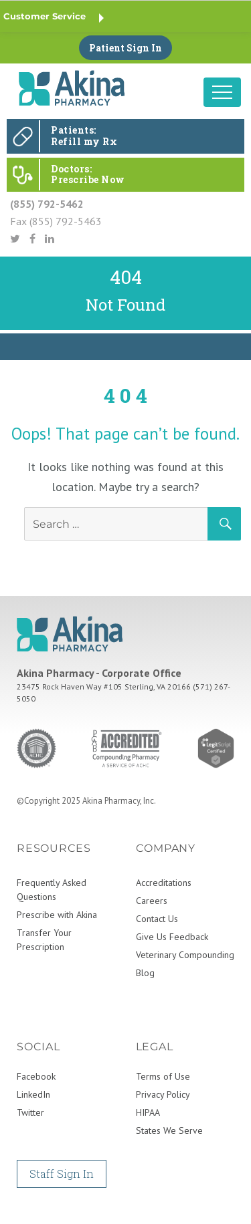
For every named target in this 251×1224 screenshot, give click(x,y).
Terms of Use (163, 1076)
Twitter (30, 1112)
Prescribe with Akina (57, 915)
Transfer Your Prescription (44, 940)
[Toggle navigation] (222, 92)
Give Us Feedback (172, 937)
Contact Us (157, 919)
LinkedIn (33, 1094)
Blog (145, 973)
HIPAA (148, 1112)
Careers (151, 901)
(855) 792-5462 (47, 203)
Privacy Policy (163, 1094)
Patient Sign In (125, 47)
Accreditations (163, 883)
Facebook (36, 1076)
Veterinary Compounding (185, 955)
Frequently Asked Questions (51, 890)
